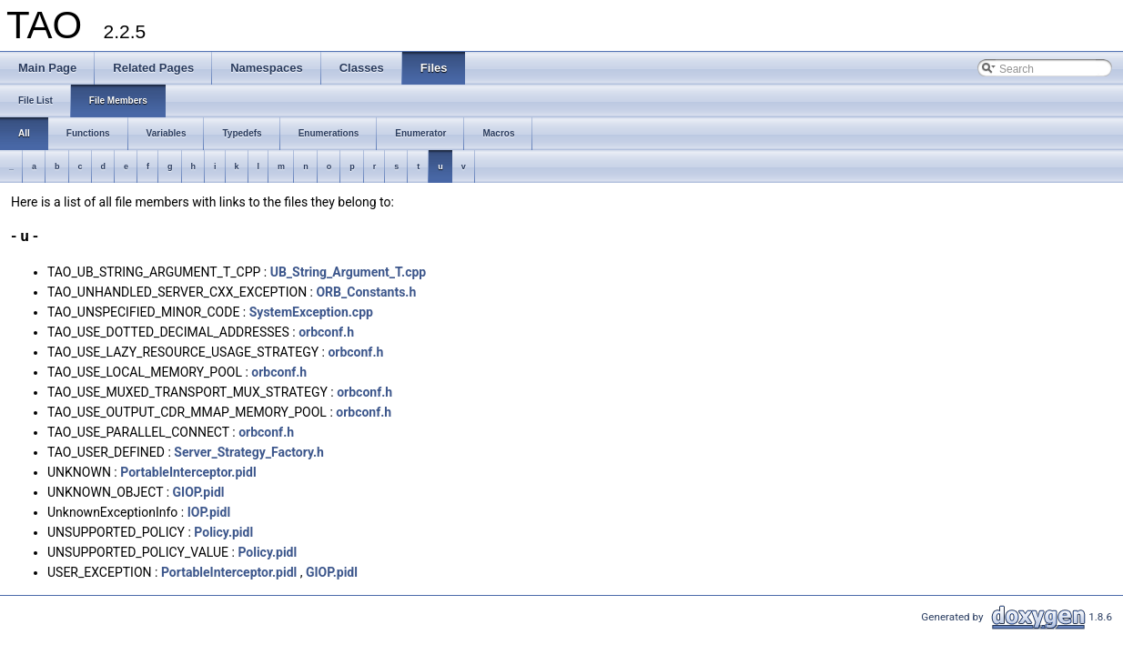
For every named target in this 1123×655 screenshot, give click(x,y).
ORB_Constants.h (366, 292)
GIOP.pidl (199, 492)
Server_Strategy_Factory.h (249, 452)
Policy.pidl (223, 532)
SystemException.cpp (311, 312)
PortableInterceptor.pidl (188, 472)
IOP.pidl (208, 512)
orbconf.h (326, 332)
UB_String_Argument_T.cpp (348, 272)
